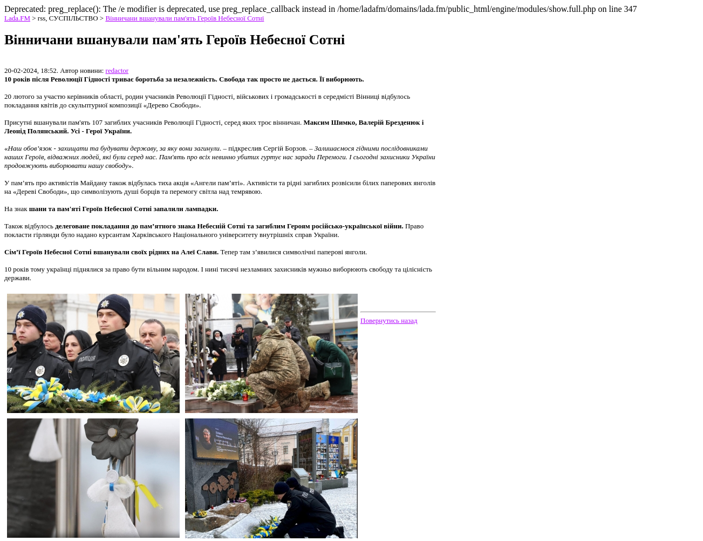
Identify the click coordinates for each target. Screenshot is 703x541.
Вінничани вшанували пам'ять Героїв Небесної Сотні (184, 18)
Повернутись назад (389, 320)
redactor (117, 70)
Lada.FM (17, 18)
